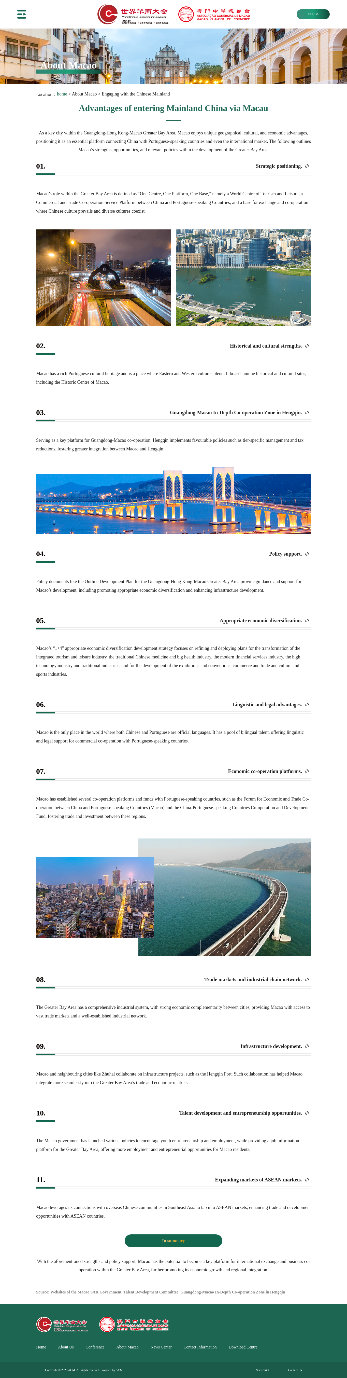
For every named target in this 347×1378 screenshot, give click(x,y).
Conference (95, 1347)
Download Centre (243, 1347)
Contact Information (200, 1347)
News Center (161, 1347)
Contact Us (295, 1370)
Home (41, 1347)
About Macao (127, 1347)
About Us (66, 1347)
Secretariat (262, 1370)
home (62, 94)
